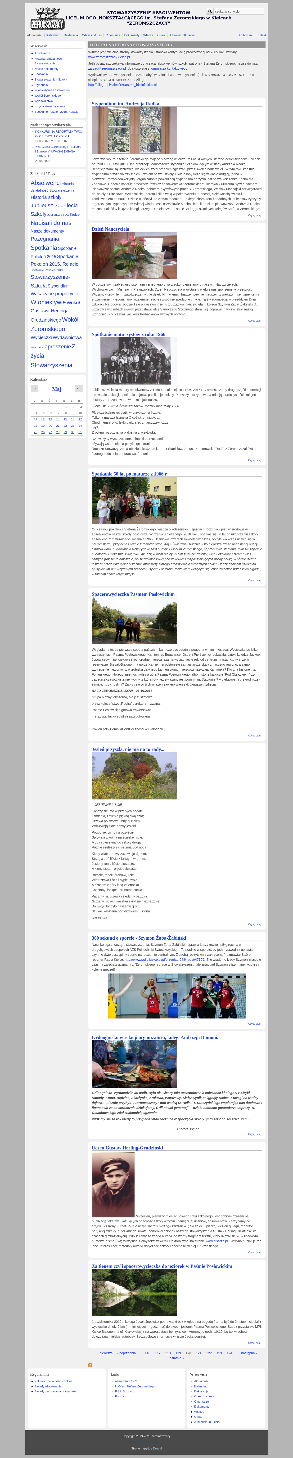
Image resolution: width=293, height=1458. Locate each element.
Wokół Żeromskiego (48, 95)
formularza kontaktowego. (168, 68)
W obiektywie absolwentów (52, 90)
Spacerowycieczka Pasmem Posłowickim (133, 594)
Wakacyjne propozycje (54, 293)
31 (80, 432)
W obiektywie (48, 302)
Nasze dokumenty (47, 69)
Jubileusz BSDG (58, 214)
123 (219, 1353)
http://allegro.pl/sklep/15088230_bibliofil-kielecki (123, 85)
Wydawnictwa (44, 101)
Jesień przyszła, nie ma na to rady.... (129, 749)
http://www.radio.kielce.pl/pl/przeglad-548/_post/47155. (165, 959)
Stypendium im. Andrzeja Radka (125, 103)
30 (72, 432)
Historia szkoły (46, 197)
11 (35, 419)
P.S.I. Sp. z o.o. (125, 1391)
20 (50, 425)
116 (147, 1353)
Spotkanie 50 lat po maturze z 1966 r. (130, 473)
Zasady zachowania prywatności (56, 1391)
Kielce (75, 214)
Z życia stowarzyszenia (50, 106)
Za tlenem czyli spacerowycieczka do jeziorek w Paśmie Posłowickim (162, 1266)
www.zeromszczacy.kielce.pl (109, 57)
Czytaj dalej (254, 215)
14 (57, 419)
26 (43, 432)
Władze (148, 35)
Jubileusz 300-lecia (181, 35)
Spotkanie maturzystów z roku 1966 (129, 334)
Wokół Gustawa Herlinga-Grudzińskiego (55, 311)
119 (178, 1353)
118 (168, 1353)
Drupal (157, 1448)
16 (72, 419)
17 (80, 419)
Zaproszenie (56, 346)
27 (50, 432)
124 (229, 1353)
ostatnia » (177, 1358)
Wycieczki (41, 337)
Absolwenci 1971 (126, 1381)
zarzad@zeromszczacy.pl (107, 68)
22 (65, 425)
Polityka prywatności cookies (53, 1381)
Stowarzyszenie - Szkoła (51, 79)
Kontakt (261, 35)
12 (43, 419)
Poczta (119, 1396)
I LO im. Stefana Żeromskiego (134, 1386)
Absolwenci (42, 53)
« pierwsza (105, 1353)
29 (65, 432)
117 (157, 1353)
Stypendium (59, 286)
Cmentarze (113, 35)
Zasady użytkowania (48, 1386)
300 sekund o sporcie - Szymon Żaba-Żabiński (139, 938)
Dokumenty (131, 35)
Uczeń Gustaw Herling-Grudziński (127, 1147)
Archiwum (245, 35)
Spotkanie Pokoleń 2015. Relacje (57, 111)
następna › (249, 1353)
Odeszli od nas (92, 35)
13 (50, 419)
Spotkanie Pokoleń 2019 (47, 270)
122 (209, 1353)
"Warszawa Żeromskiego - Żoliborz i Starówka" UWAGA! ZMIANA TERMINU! (58, 151)
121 (198, 1353)
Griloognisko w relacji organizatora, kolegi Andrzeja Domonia (156, 1037)
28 (57, 432)
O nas (161, 35)
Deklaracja (71, 35)
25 (35, 432)
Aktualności (34, 35)
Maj (56, 389)
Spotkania (41, 74)
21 (57, 425)
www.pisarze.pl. (218, 1241)
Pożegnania (45, 239)
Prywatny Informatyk (146, 1442)
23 (72, 425)
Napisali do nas (51, 223)
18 (35, 425)
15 (65, 419)
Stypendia (41, 85)
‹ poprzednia (126, 1353)
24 (80, 425)
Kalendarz (53, 35)
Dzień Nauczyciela (110, 229)
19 (43, 425)
